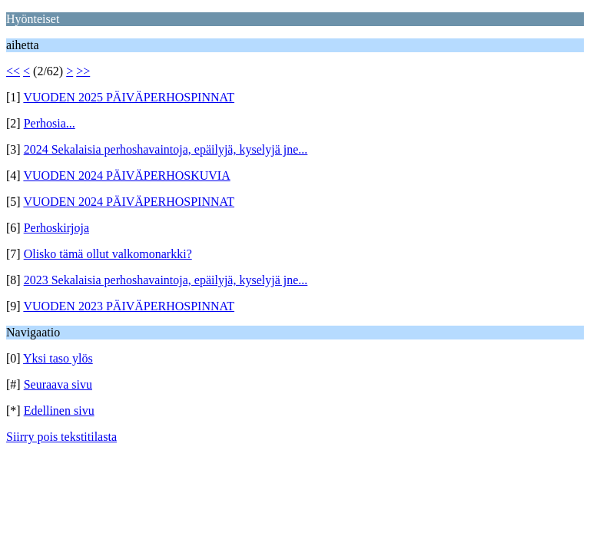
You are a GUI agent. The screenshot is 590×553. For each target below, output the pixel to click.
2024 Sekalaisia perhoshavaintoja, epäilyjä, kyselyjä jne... (166, 149)
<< (13, 71)
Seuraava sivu (58, 384)
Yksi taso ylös (58, 358)
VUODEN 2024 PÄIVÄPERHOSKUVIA (126, 175)
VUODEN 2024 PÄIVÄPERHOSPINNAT (128, 201)
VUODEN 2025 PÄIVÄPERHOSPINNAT (128, 97)
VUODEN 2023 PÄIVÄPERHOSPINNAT (128, 306)
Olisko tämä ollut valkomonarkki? (108, 253)
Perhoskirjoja (56, 227)
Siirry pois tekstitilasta (61, 436)
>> (83, 71)
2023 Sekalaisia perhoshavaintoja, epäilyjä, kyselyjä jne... (166, 279)
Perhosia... (49, 123)
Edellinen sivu (59, 410)
